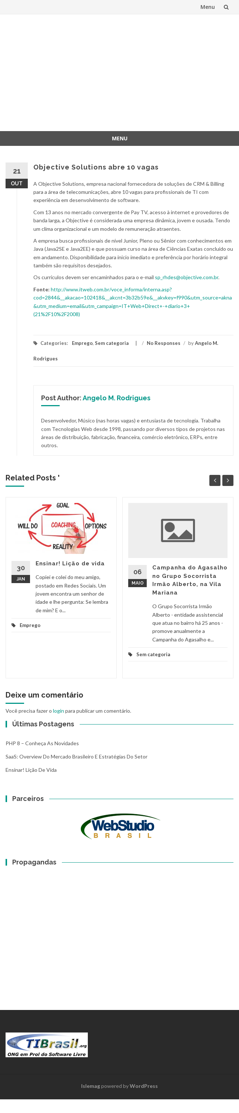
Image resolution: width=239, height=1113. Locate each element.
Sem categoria (112, 343)
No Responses (163, 343)
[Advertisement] (125, 71)
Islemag (90, 1086)
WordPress (144, 1086)
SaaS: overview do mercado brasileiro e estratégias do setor (76, 756)
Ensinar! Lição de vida (70, 563)
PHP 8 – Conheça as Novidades (42, 743)
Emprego (82, 343)
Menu (207, 6)
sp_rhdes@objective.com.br (186, 277)
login (58, 711)
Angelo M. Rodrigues (116, 398)
